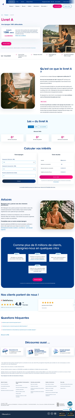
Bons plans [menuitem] (44, 6)
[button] (37, 322)
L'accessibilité (43, 126)
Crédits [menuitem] (30, 6)
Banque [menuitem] (12, 6)
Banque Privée (30, 1)
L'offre (36, 126)
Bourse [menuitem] (24, 6)
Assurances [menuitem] (37, 6)
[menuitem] (46, 1)
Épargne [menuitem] (18, 6)
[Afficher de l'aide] (70, 76)
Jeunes (22, 1)
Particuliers (11, 1)
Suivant (74, 305)
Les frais (31, 126)
